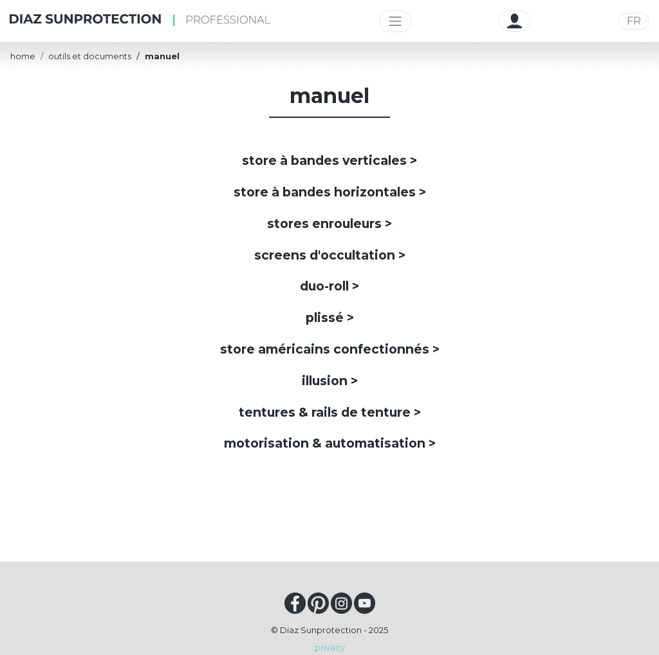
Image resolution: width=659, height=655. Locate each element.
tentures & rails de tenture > (330, 412)
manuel (162, 56)
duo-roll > (329, 286)
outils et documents (89, 56)
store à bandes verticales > (329, 160)
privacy (330, 647)
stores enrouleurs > (329, 223)
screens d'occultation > (329, 255)
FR (634, 21)
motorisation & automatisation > (330, 443)
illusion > (330, 380)
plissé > (330, 317)
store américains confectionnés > (330, 349)
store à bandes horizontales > (330, 192)
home (22, 56)
